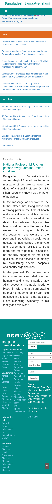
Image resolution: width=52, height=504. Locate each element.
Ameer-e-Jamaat (31, 18)
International (19, 412)
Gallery (5, 438)
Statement (6, 399)
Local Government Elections (7, 455)
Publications (7, 429)
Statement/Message (11, 21)
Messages (6, 402)
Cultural (17, 394)
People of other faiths (5, 364)
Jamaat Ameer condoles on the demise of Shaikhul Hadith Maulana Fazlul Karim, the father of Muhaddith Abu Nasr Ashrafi (25, 64)
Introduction (7, 146)
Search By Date (34, 365)
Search (32, 347)
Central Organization (11, 18)
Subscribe (34, 378)
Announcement (9, 396)
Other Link (33, 417)
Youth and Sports (17, 406)
